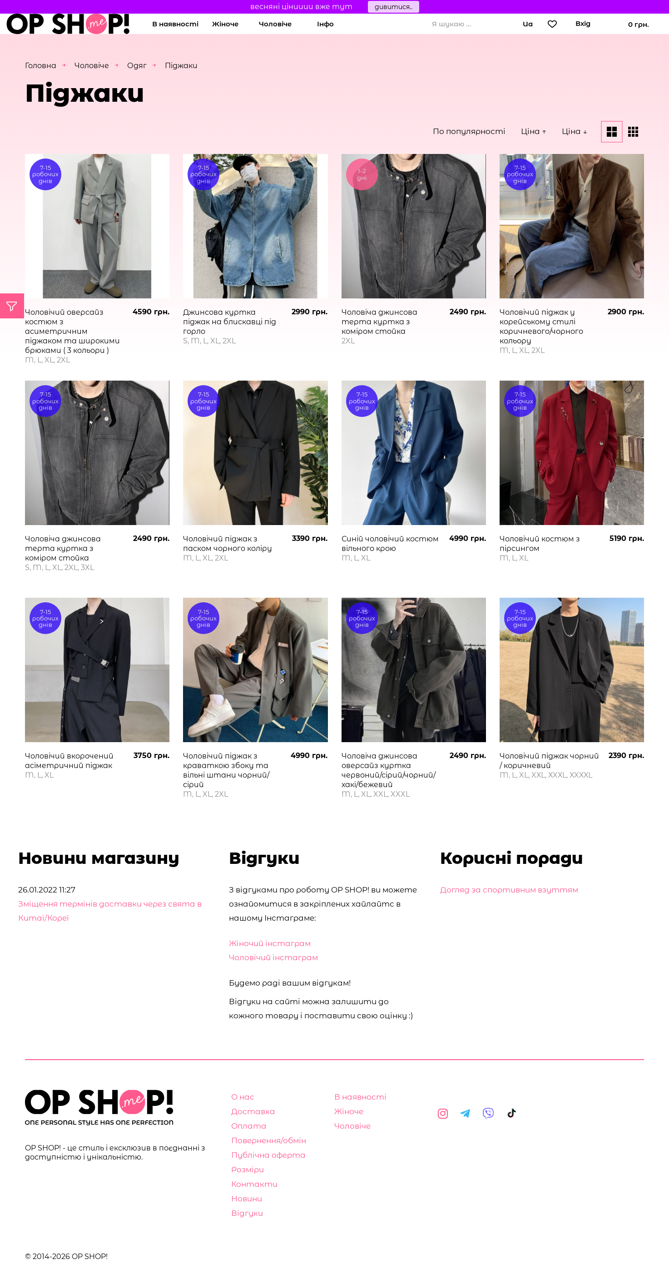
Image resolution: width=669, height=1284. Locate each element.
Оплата (249, 1125)
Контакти (254, 1184)
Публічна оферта (268, 1155)
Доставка (253, 1111)
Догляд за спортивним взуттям (509, 889)
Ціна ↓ (574, 131)
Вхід (582, 23)
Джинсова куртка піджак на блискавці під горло (229, 322)
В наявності (175, 24)
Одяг (137, 65)
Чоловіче (275, 24)
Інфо (325, 24)
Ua (528, 24)
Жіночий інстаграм (270, 943)
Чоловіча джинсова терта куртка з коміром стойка (379, 322)
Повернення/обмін (268, 1140)
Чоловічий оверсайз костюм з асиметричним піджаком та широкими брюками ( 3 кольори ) (72, 331)
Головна (40, 65)
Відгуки (247, 1213)
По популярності (469, 131)
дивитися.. (393, 7)
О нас (242, 1096)
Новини (246, 1198)
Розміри (247, 1169)
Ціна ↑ (533, 131)
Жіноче (225, 24)
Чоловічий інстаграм (273, 957)
